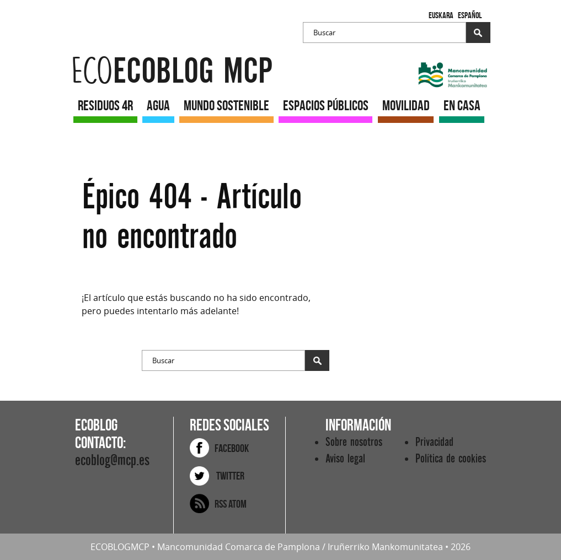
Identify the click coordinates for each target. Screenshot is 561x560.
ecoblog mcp (172, 71)
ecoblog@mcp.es (112, 461)
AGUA (158, 105)
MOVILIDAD (406, 105)
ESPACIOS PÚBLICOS (325, 105)
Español (470, 15)
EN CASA (462, 105)
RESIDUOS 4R (105, 105)
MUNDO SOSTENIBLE (226, 105)
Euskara (441, 15)
